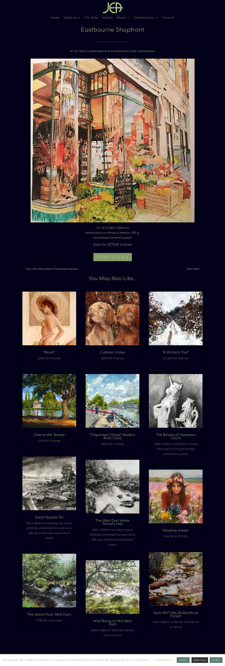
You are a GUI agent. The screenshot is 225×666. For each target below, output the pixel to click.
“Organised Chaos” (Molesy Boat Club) (112, 436)
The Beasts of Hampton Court (176, 436)
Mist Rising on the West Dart (112, 622)
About (121, 18)
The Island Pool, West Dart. (49, 614)
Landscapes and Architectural (107, 51)
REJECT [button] (216, 660)
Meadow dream (176, 530)
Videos (107, 18)
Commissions (144, 18)
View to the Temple (49, 435)
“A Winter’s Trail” (176, 352)
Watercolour (146, 51)
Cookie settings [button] (162, 660)
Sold (133, 51)
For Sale (91, 18)
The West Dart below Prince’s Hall (112, 522)
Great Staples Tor (49, 517)
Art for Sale (77, 51)
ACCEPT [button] (183, 660)
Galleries (70, 18)
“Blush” (49, 352)
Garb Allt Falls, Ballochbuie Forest (175, 614)
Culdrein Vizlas (112, 352)
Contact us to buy (112, 257)
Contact (168, 18)
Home (55, 18)
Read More (200, 660)
